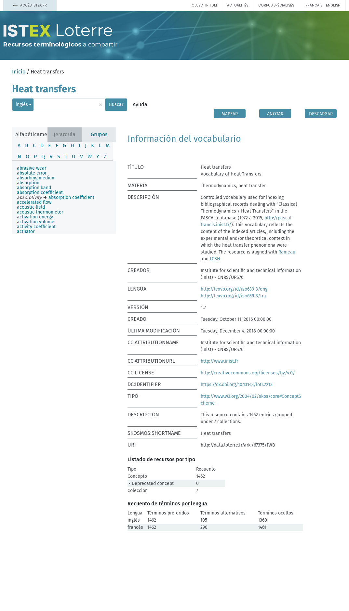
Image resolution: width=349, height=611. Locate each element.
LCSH (215, 259)
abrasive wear (31, 168)
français (313, 5)
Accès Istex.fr (30, 5)
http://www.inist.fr (219, 361)
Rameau (286, 252)
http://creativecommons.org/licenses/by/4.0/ (248, 373)
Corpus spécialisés (276, 5)
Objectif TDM (204, 5)
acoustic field (31, 207)
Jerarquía (64, 134)
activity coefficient (36, 226)
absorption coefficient (40, 192)
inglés (22, 104)
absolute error (32, 173)
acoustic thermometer (40, 212)
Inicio (18, 72)
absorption (28, 183)
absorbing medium (36, 178)
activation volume (35, 222)
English (333, 5)
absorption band (34, 187)
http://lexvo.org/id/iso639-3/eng (234, 289)
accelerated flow (34, 202)
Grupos (99, 134)
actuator (25, 231)
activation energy (35, 217)
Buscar (116, 104)
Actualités (237, 5)
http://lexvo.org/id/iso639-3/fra (233, 296)
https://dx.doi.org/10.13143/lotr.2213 (237, 384)
